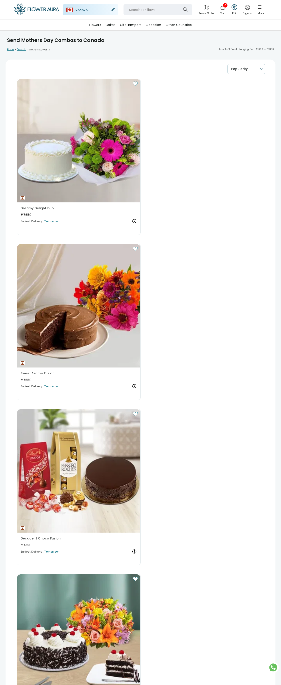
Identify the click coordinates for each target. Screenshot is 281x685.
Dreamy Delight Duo (37, 143)
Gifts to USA (78, 599)
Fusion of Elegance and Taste (111, 437)
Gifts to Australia (52, 599)
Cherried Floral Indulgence (43, 241)
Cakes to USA (83, 615)
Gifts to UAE (124, 599)
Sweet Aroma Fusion (103, 143)
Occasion (153, 25)
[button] (46, 108)
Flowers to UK (30, 631)
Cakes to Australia (55, 615)
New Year (47, 584)
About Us (29, 671)
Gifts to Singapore (149, 599)
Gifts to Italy (201, 599)
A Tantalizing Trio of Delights (45, 339)
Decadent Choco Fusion (172, 143)
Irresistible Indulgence (105, 339)
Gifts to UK (28, 599)
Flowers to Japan (194, 631)
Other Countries (179, 25)
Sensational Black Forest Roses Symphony (177, 241)
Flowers (95, 25)
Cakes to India (107, 615)
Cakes (110, 25)
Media (79, 671)
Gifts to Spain (177, 599)
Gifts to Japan (225, 599)
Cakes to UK (29, 615)
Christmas (28, 584)
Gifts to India (101, 599)
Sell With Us (31, 680)
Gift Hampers (130, 25)
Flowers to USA (86, 631)
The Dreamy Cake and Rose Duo (177, 339)
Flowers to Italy (167, 631)
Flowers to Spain (140, 631)
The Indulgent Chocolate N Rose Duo (46, 437)
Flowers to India (112, 631)
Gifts (54, 568)
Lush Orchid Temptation (106, 241)
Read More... (24, 523)
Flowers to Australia (57, 631)
